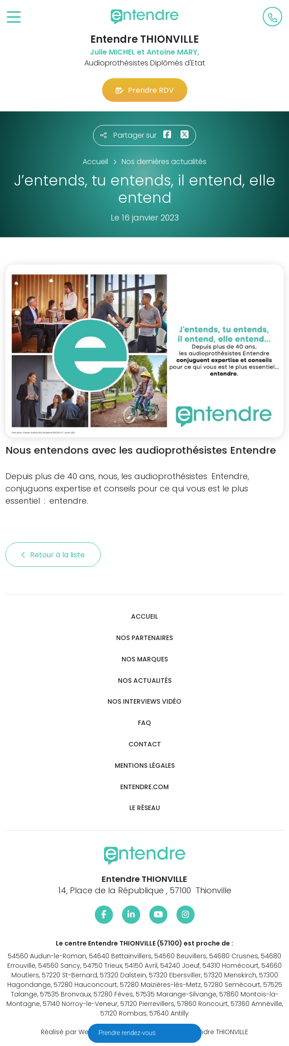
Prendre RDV (145, 90)
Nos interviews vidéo (144, 702)
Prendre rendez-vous (127, 1032)
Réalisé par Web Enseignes (84, 1031)
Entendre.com (144, 787)
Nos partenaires (144, 638)
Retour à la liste (53, 555)
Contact (144, 744)
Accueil (144, 617)
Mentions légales (145, 766)
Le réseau (144, 808)
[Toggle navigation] (14, 17)
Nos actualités (144, 681)
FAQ (144, 723)
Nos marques (145, 659)
